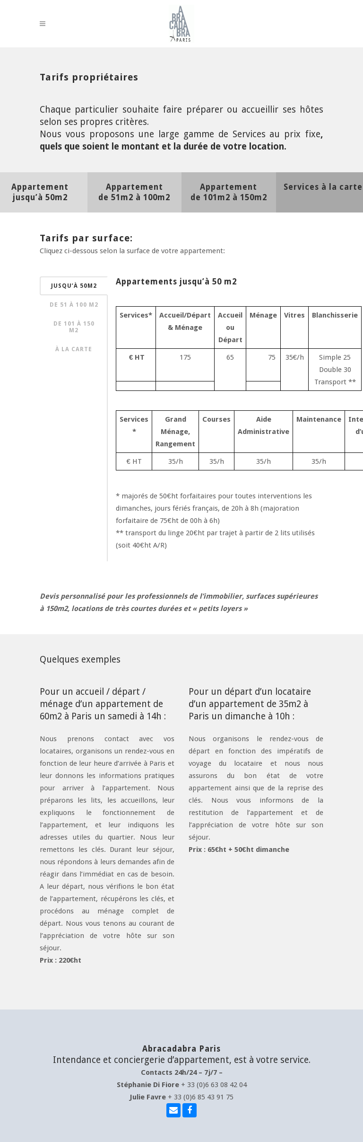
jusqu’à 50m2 (74, 286)
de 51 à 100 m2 (74, 304)
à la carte (73, 349)
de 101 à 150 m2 (74, 327)
